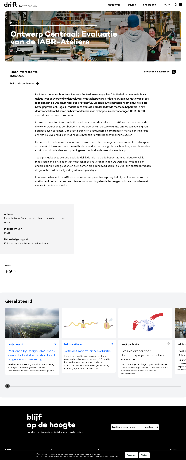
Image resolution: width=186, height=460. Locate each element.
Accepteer (131, 455)
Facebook (6, 271)
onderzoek (149, 4)
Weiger (144, 455)
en (169, 4)
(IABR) (99, 94)
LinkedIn (15, 271)
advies (132, 4)
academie (114, 4)
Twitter (10, 271)
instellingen (113, 456)
